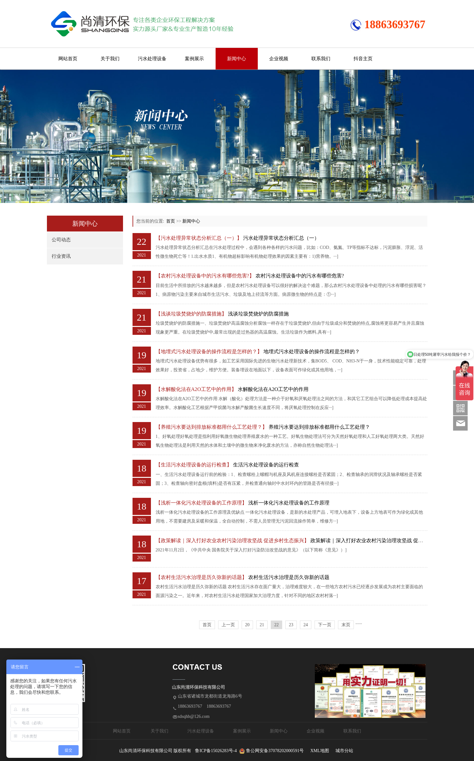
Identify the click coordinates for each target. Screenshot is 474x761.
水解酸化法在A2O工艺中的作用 (273, 389)
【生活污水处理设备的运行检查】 (194, 464)
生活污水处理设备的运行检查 (266, 464)
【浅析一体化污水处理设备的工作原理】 (201, 502)
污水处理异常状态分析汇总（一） (281, 238)
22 (276, 624)
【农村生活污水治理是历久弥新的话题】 (201, 577)
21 (262, 624)
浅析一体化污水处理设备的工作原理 (288, 502)
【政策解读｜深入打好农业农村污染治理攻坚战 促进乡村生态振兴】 (232, 540)
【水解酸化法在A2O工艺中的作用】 (196, 389)
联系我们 (320, 58)
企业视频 (278, 58)
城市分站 (344, 750)
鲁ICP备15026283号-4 (216, 750)
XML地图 (319, 750)
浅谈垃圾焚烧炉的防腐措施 (258, 313)
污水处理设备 (152, 58)
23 (291, 624)
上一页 (228, 624)
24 (305, 624)
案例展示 (194, 58)
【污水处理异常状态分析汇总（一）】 (199, 238)
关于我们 (110, 58)
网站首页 (67, 58)
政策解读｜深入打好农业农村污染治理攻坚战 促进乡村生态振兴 (382, 540)
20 (247, 624)
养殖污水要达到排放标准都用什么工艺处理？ (319, 427)
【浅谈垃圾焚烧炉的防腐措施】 (191, 313)
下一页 (324, 624)
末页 (345, 624)
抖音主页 (363, 58)
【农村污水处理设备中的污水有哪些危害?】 (205, 275)
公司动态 (61, 239)
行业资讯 (61, 256)
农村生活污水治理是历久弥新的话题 (288, 577)
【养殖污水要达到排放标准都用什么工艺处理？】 (211, 427)
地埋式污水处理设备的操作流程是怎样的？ (311, 351)
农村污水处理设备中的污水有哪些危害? (300, 275)
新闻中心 (236, 58)
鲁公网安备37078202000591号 (275, 750)
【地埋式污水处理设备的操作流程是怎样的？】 (209, 351)
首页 (170, 221)
